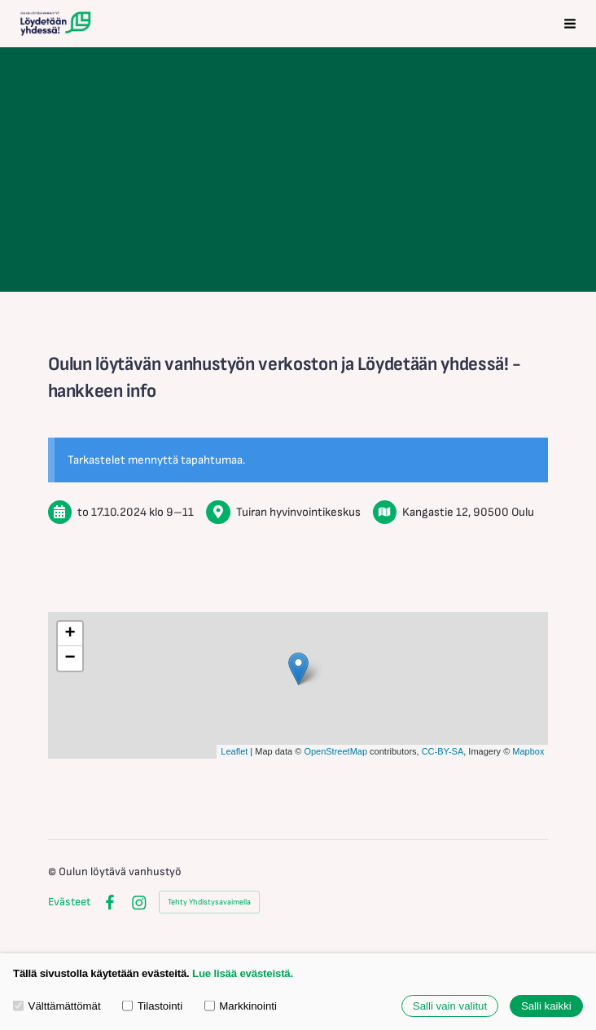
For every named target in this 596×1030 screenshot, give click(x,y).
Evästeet (69, 902)
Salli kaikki (546, 1006)
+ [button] (69, 634)
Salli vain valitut (450, 1006)
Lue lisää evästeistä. (242, 973)
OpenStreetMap (335, 751)
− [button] (69, 658)
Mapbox (528, 751)
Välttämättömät (57, 1006)
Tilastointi (152, 1006)
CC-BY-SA (443, 751)
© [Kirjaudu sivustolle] (53, 871)
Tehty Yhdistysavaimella (209, 902)
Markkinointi (240, 1006)
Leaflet (234, 751)
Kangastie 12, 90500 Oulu (468, 512)
